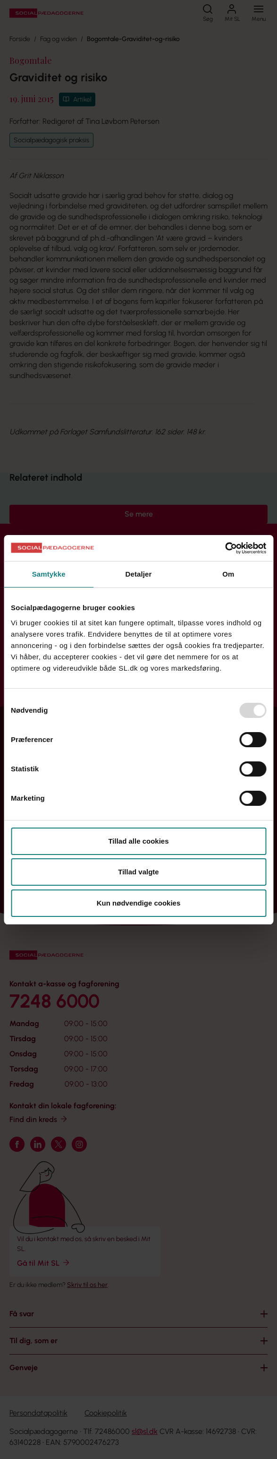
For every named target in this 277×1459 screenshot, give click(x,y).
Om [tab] (228, 574)
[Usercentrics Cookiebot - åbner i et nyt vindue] (225, 548)
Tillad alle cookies (138, 841)
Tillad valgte (138, 872)
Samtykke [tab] (49, 574)
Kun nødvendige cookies (139, 903)
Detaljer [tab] (139, 574)
